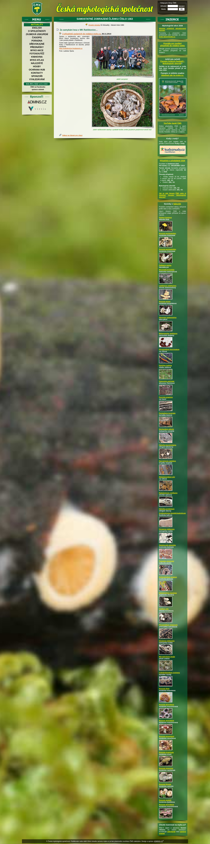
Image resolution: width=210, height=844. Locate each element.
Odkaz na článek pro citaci (72, 135)
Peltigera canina (165, 265)
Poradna (36, 41)
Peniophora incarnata (167, 413)
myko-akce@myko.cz (167, 37)
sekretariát (171, 832)
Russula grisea (164, 302)
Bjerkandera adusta (166, 429)
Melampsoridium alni (167, 477)
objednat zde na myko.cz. (172, 75)
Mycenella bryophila (166, 270)
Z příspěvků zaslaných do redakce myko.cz (81, 34)
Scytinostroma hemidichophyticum (172, 513)
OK (181, 9)
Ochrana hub (37, 70)
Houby (37, 66)
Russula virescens (166, 768)
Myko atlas (37, 60)
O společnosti (37, 31)
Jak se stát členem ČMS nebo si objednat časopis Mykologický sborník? (172, 195)
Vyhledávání (37, 79)
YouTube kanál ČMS (172, 123)
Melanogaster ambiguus (168, 333)
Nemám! (182, 6)
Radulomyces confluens (168, 493)
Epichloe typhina (165, 365)
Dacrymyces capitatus (167, 461)
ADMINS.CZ (158, 841)
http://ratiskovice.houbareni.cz (70, 48)
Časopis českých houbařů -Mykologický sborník (172, 62)
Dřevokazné (36, 44)
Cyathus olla (163, 609)
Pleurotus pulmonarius (168, 318)
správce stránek (37, 89)
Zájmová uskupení (37, 34)
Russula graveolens (166, 736)
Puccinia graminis (166, 397)
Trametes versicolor (166, 561)
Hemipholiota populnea (168, 593)
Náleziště (37, 63)
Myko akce (36, 50)
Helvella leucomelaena (167, 445)
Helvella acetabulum (166, 509)
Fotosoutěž (37, 53)
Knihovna (37, 57)
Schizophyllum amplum (168, 577)
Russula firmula (165, 784)
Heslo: (163, 9)
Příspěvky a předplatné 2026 (172, 161)
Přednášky (37, 47)
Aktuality (37, 24)
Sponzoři (37, 76)
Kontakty (37, 73)
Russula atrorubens (166, 705)
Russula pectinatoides (167, 233)
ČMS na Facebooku (38, 87)
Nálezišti (177, 204)
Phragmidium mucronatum (169, 349)
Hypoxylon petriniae (166, 381)
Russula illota (164, 689)
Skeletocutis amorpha (167, 545)
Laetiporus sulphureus (167, 286)
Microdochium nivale (167, 657)
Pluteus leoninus (165, 218)
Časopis (37, 37)
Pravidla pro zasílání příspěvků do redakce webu (172, 44)
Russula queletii (165, 800)
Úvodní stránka (94, 25)
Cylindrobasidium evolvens (169, 673)
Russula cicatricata (166, 752)
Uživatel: (163, 6)
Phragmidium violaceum (168, 625)
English (37, 28)
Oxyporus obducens (167, 529)
